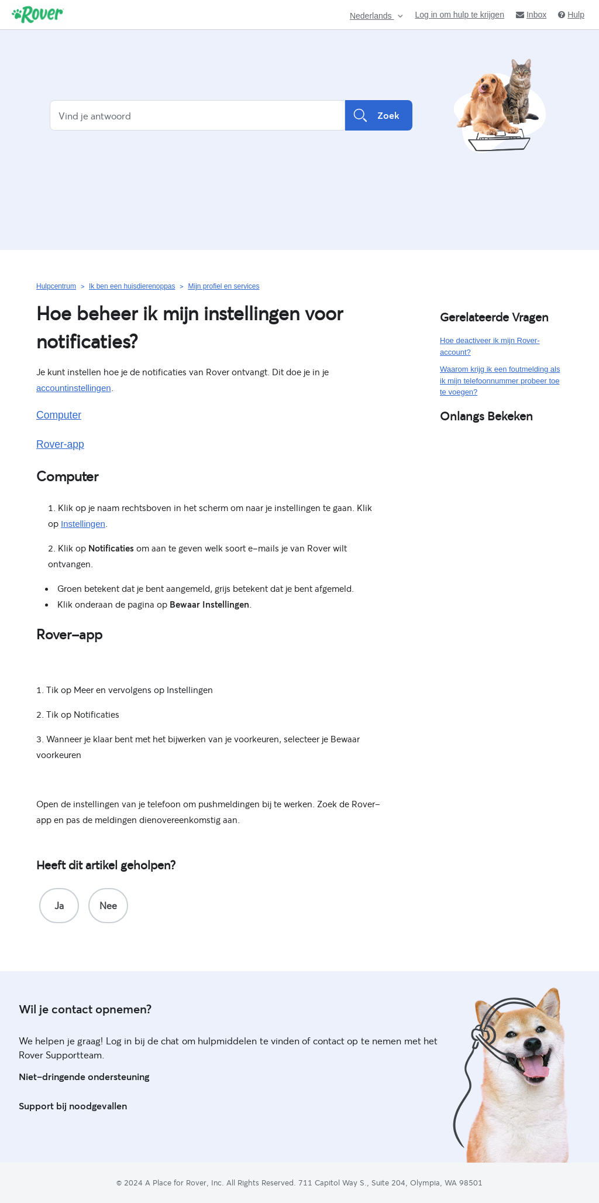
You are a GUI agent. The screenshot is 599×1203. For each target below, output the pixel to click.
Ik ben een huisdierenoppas (132, 286)
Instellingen (83, 524)
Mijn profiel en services (223, 286)
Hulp (571, 15)
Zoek (378, 115)
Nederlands (372, 16)
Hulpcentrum (56, 286)
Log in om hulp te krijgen (459, 15)
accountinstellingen (73, 388)
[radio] (59, 905)
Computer (58, 415)
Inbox (531, 15)
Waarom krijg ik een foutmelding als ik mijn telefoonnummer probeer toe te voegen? (500, 380)
